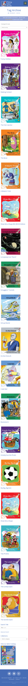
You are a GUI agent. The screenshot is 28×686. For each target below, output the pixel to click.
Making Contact (6, 92)
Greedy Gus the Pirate (8, 455)
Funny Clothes (6, 59)
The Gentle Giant (7, 620)
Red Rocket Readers (7, 677)
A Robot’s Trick (6, 191)
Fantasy (18, 13)
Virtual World (5, 323)
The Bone (4, 158)
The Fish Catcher (6, 125)
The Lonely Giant (6, 587)
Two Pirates (5, 554)
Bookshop (12, 13)
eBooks (24, 677)
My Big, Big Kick (6, 488)
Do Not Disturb (6, 356)
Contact (18, 679)
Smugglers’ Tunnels (7, 290)
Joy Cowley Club (17, 677)
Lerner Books (8, 19)
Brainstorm (5, 422)
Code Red (4, 389)
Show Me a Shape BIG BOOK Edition (13, 224)
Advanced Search (5, 632)
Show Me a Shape (7, 521)
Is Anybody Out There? (8, 257)
